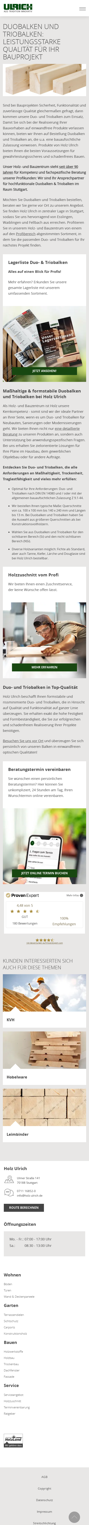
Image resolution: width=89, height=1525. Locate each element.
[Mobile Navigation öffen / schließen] (82, 9)
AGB (44, 1477)
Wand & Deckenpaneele (19, 1296)
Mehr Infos (75, 895)
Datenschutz (44, 1500)
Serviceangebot (13, 1395)
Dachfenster (12, 1370)
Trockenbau (11, 1364)
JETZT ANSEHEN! (44, 371)
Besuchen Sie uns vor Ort (23, 741)
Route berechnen (24, 1208)
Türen (7, 1290)
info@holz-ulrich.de (29, 1195)
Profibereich (26, 234)
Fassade (9, 1376)
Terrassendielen (14, 1315)
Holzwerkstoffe (13, 1351)
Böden (8, 1284)
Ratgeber (9, 1413)
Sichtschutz (11, 1321)
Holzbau (9, 1358)
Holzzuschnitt (12, 1401)
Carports (9, 1327)
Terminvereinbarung (17, 1407)
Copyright (44, 1488)
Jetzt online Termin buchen (44, 873)
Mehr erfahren (44, 667)
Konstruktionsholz (15, 1333)
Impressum (44, 1511)
